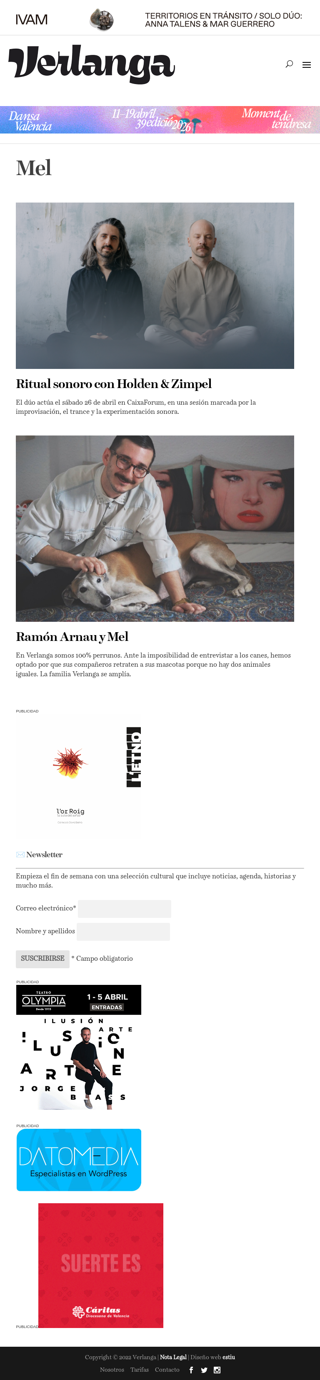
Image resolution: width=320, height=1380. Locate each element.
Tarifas (139, 1370)
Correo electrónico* (47, 908)
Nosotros (112, 1370)
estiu (228, 1357)
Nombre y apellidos (45, 931)
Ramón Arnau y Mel (72, 637)
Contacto (167, 1370)
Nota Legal (174, 1357)
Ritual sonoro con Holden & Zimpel (114, 384)
